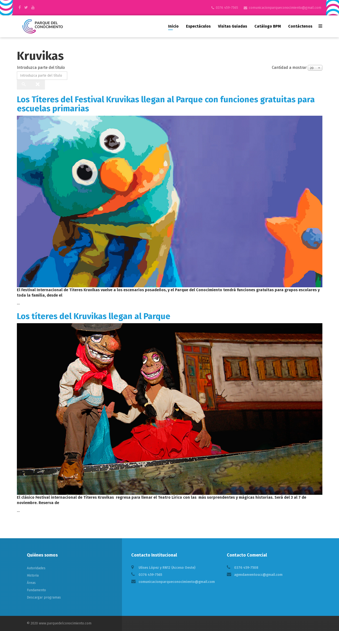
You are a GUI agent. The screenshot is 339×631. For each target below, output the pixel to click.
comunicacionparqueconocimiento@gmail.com (285, 8)
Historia (33, 575)
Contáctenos (300, 26)
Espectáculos (198, 26)
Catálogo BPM (267, 26)
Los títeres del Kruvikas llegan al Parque (93, 316)
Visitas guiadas (232, 26)
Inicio (173, 26)
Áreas (31, 583)
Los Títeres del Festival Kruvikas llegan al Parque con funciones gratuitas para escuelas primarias (166, 104)
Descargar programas (44, 597)
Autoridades (36, 568)
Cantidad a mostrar (289, 67)
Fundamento (36, 590)
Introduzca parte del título (41, 67)
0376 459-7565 (227, 8)
